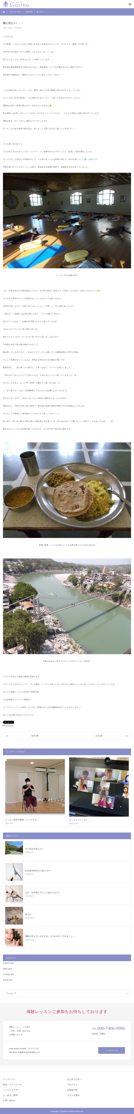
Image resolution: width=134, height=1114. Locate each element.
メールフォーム (111, 1050)
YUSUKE (18, 28)
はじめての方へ (74, 1079)
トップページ (9, 1079)
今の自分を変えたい (34, 849)
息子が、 (29, 914)
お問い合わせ (9, 1100)
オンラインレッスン (78, 820)
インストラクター (11, 1090)
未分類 (5, 980)
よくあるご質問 (10, 1095)
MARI (5, 969)
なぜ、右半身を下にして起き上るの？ (42, 892)
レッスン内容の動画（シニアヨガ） (21, 820)
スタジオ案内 (73, 1095)
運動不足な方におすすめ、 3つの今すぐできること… (50, 936)
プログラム (72, 1084)
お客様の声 (72, 1090)
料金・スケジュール (12, 1084)
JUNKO (6, 963)
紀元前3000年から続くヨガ (37, 870)
